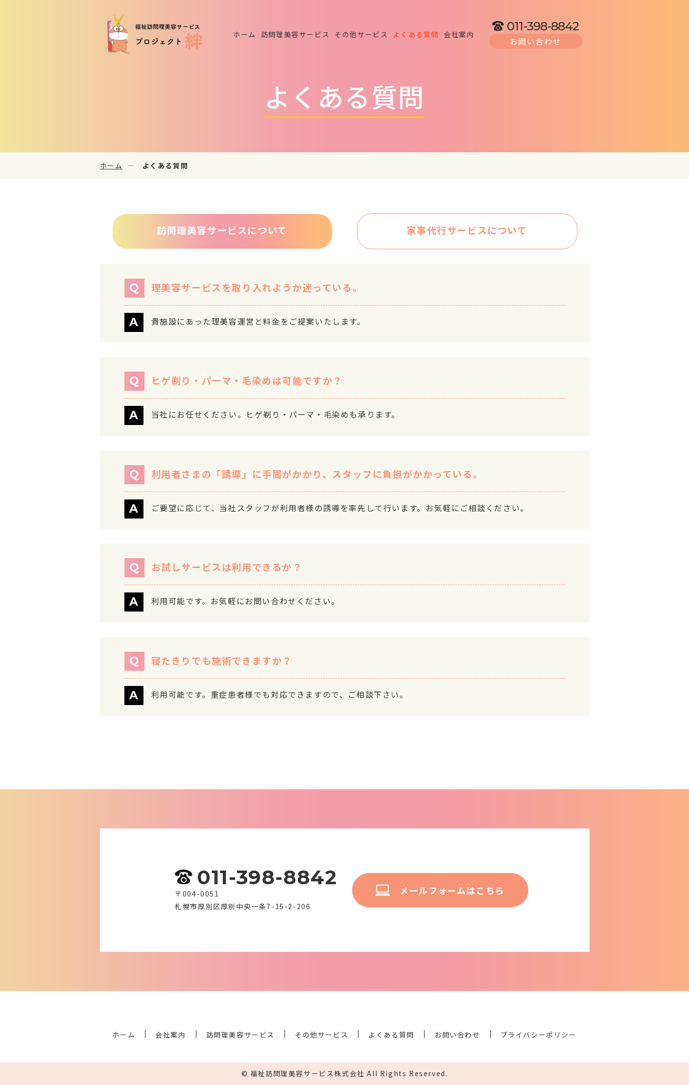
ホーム (111, 165)
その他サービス (321, 1034)
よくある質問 (391, 1034)
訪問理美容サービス (240, 1034)
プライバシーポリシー (538, 1034)
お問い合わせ (457, 1034)
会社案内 (170, 1034)
